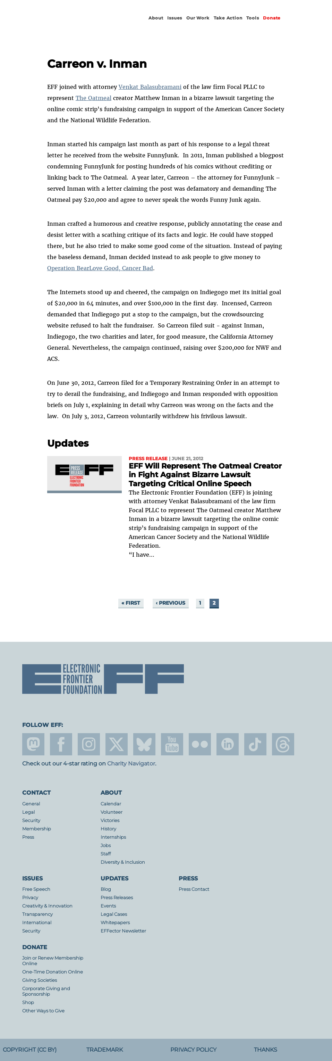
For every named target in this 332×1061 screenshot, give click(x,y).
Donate (272, 17)
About (155, 17)
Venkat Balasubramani (150, 86)
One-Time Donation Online (52, 972)
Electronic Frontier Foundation (80, 24)
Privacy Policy (193, 1049)
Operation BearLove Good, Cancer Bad (100, 268)
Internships (113, 837)
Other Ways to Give (43, 1010)
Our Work (197, 17)
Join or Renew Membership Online (52, 960)
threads (283, 744)
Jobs (106, 845)
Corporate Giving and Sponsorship (46, 991)
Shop (28, 1002)
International (36, 922)
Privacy (30, 897)
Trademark (104, 1049)
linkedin (227, 744)
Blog (106, 889)
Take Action (228, 17)
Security (31, 820)
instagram (89, 744)
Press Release (148, 458)
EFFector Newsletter (123, 931)
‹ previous (170, 603)
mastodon (33, 744)
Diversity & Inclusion (123, 862)
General (31, 803)
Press (28, 837)
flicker (200, 744)
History (108, 828)
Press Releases (117, 897)
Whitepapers (115, 922)
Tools (252, 17)
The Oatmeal (93, 97)
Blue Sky (144, 744)
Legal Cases (114, 914)
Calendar (111, 803)
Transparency (37, 914)
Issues (174, 17)
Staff (106, 853)
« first (130, 603)
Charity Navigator (131, 763)
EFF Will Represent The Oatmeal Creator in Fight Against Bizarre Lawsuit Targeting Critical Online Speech (205, 475)
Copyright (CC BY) (30, 1049)
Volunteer (111, 812)
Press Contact (194, 889)
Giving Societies (39, 980)
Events (108, 906)
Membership (36, 828)
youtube (172, 744)
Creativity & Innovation (47, 906)
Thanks (265, 1049)
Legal (28, 812)
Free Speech (36, 889)
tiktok (255, 744)
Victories (110, 820)
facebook (61, 744)
